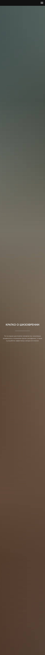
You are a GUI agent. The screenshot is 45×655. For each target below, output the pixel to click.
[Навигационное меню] (42, 3)
